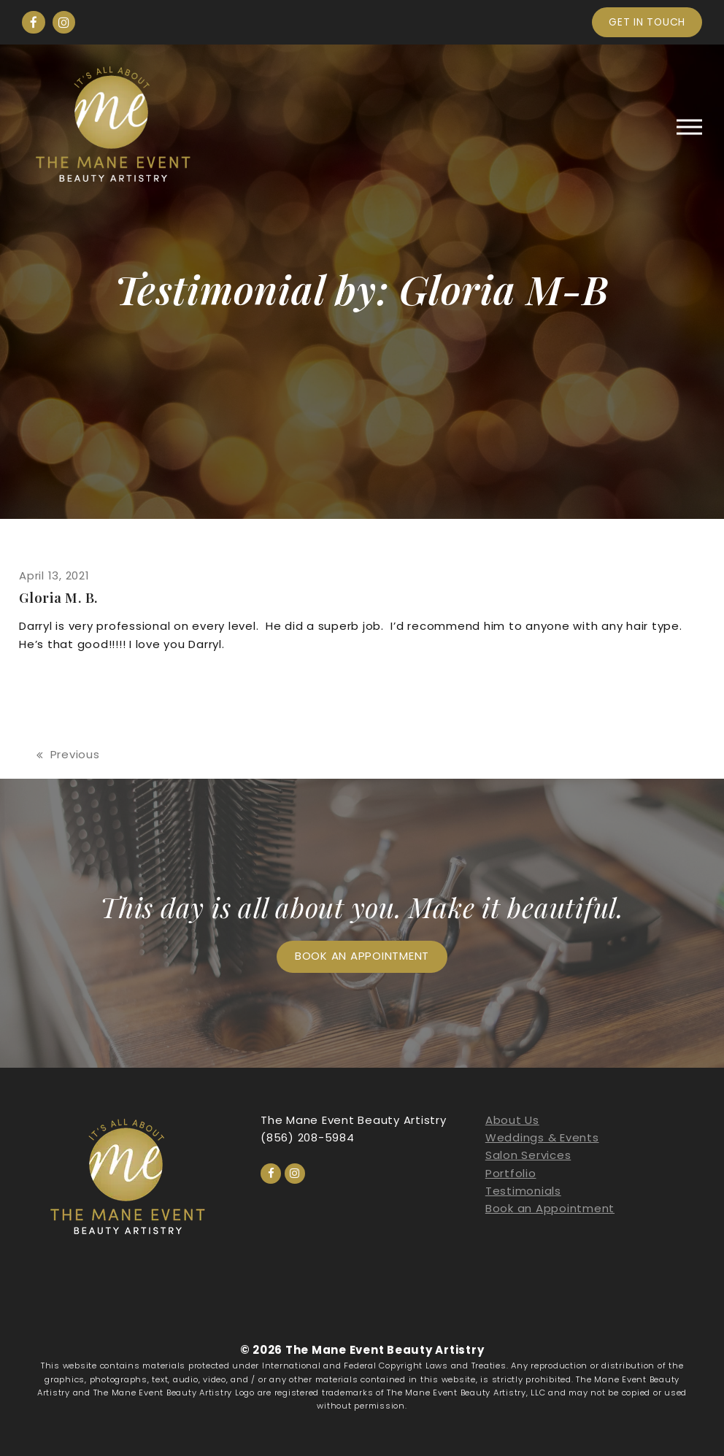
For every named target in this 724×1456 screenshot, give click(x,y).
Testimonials (523, 1190)
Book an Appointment (550, 1208)
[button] (689, 126)
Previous (68, 755)
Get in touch (647, 22)
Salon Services (528, 1155)
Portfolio (510, 1173)
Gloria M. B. (58, 597)
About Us (512, 1120)
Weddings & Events (542, 1137)
